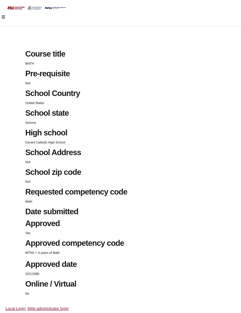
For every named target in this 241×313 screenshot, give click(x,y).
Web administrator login (48, 308)
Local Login (16, 308)
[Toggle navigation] (3, 17)
